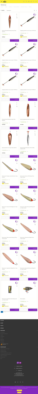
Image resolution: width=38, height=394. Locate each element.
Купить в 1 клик (17, 18)
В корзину (14, 40)
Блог (1, 358)
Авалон (21, 385)
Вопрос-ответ (2, 357)
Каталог (2, 320)
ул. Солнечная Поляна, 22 (19, 375)
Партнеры (2, 340)
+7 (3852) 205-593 (19, 366)
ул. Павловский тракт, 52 (19, 373)
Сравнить (17, 16)
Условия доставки (3, 351)
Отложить (17, 14)
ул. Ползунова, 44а (19, 374)
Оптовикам (2, 336)
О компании (2, 332)
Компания (2, 330)
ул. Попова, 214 (19, 372)
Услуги (1, 325)
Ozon (18, 363)
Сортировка (9, 10)
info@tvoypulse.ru (19, 368)
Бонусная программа (4, 333)
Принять (19, 392)
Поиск (26, 1)
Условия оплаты (3, 350)
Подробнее (19, 390)
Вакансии (2, 339)
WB (20, 363)
